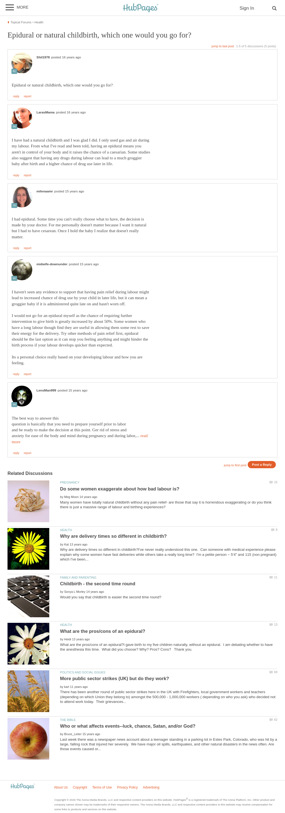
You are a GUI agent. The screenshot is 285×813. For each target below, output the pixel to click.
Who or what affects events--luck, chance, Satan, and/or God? (127, 726)
